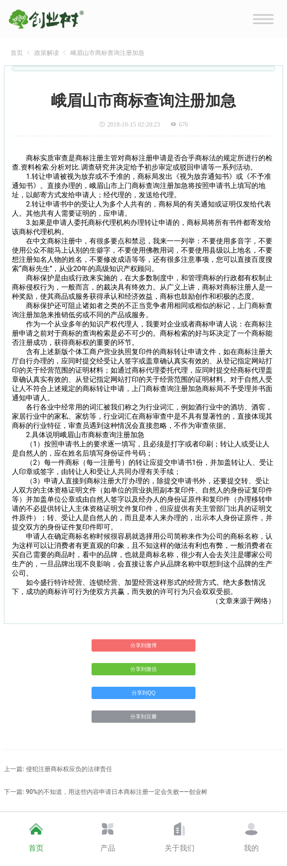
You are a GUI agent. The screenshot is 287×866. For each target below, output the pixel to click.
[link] (17, 52)
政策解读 (46, 52)
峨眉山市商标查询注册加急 (107, 52)
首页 (17, 52)
